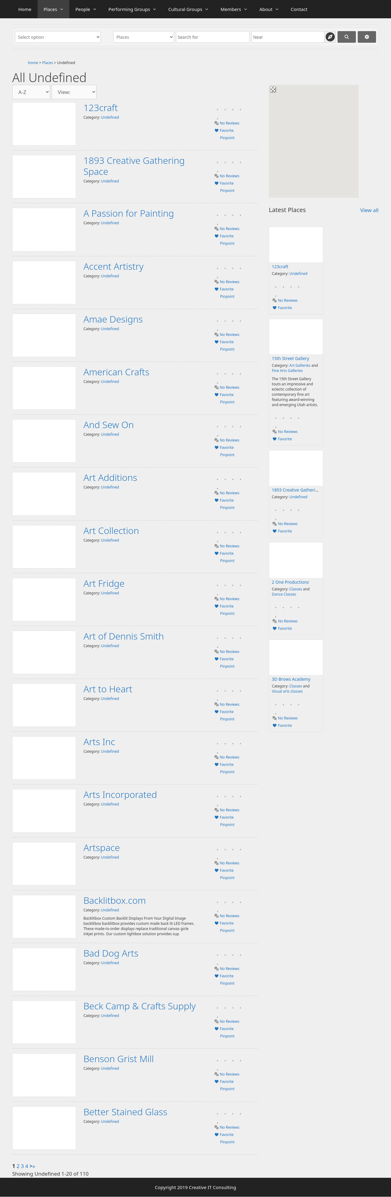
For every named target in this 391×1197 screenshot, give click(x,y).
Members (237, 9)
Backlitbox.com (114, 900)
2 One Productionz (290, 582)
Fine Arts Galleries (287, 370)
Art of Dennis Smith (123, 636)
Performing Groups (135, 9)
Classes (295, 589)
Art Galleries (299, 365)
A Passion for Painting (128, 213)
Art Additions (110, 477)
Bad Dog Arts (110, 953)
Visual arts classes (287, 691)
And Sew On (108, 424)
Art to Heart (107, 689)
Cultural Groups (191, 9)
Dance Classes (284, 594)
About (272, 9)
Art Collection (111, 530)
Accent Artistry (113, 266)
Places (56, 9)
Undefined (110, 117)
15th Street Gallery (290, 358)
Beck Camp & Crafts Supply (139, 1006)
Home (24, 9)
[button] (300, 174)
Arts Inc (99, 741)
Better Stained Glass (125, 1111)
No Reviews (226, 123)
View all (369, 210)
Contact (299, 9)
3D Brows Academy (291, 679)
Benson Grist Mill (118, 1058)
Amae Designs (113, 319)
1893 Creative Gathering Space (134, 166)
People (88, 9)
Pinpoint (227, 137)
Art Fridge (104, 583)
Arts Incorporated (120, 794)
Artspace (101, 847)
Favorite (224, 130)
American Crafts (116, 372)
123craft (100, 107)
